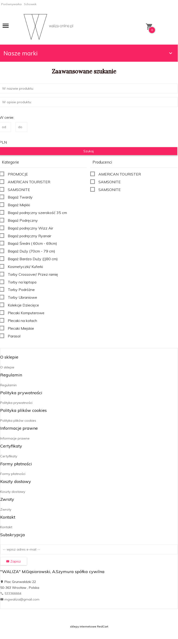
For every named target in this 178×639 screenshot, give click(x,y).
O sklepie (7, 367)
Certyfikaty (8, 456)
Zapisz (13, 561)
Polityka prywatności (16, 403)
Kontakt (6, 527)
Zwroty (5, 509)
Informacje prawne (15, 438)
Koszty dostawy (12, 492)
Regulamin (8, 385)
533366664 (10, 593)
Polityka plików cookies (18, 420)
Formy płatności (12, 474)
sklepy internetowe (83, 626)
